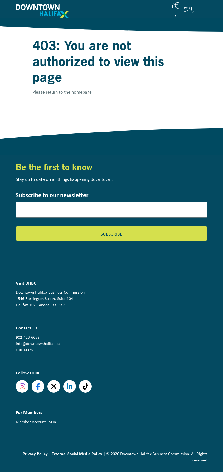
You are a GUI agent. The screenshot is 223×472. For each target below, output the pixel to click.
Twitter (53, 386)
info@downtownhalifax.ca (38, 343)
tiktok (85, 386)
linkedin (69, 386)
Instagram (22, 386)
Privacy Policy (35, 453)
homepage (81, 92)
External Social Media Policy (77, 453)
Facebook (38, 386)
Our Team (24, 350)
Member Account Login (36, 422)
